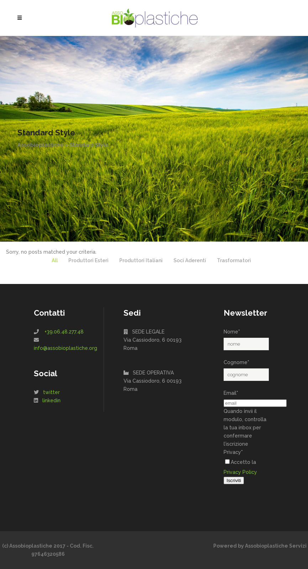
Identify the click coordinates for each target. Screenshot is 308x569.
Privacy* (233, 452)
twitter (51, 392)
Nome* (232, 332)
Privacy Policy (240, 472)
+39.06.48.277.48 (64, 332)
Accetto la (240, 462)
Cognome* (236, 362)
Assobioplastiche (40, 145)
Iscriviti (233, 480)
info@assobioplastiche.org (65, 348)
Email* (231, 393)
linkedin (51, 400)
